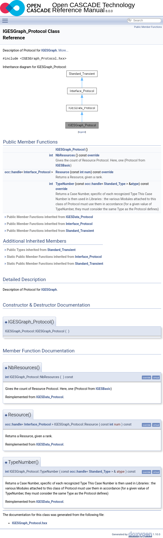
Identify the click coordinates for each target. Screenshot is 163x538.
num (87, 172)
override (93, 155)
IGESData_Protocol (79, 217)
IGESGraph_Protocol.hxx (29, 523)
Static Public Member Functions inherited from (53, 257)
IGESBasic (63, 165)
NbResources (65, 155)
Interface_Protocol (37, 172)
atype (135, 184)
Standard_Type (115, 184)
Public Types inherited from (40, 250)
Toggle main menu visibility (6, 18)
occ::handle (13, 172)
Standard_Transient (80, 231)
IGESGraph (49, 50)
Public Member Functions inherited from (48, 217)
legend (82, 132)
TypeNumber (65, 184)
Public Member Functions (148, 27)
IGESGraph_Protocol (70, 149)
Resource (62, 172)
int (51, 155)
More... (63, 50)
